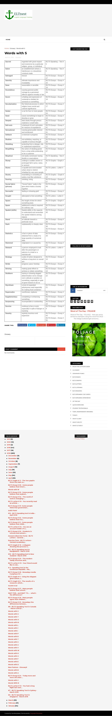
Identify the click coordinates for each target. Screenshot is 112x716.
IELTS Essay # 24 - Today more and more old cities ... (21, 676)
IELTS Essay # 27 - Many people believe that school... (20, 589)
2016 (9, 453)
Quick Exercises (78, 405)
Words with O (13, 620)
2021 (9, 439)
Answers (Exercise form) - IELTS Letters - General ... (20, 537)
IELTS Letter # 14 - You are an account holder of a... (19, 528)
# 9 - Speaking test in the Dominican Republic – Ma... (19, 568)
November (12, 458)
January (11, 706)
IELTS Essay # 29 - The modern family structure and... (20, 559)
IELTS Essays (76, 377)
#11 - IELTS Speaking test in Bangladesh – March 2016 (19, 550)
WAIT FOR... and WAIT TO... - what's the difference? (22, 594)
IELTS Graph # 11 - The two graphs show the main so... (21, 481)
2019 (9, 445)
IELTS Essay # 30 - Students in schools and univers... (20, 532)
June (10, 472)
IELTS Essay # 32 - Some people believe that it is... (20, 519)
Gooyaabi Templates (36, 713)
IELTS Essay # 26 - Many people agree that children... (20, 598)
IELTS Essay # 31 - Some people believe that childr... (20, 523)
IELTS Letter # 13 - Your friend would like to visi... (22, 564)
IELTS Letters (76, 384)
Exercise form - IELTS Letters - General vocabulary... (20, 541)
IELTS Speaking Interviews (81, 398)
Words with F (13, 659)
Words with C (13, 680)
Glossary (12, 48)
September (13, 464)
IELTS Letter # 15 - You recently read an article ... (22, 502)
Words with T (13, 617)
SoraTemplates (15, 713)
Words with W (13, 490)
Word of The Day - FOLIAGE (82, 311)
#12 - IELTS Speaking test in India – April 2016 (21, 514)
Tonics (74, 415)
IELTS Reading (77, 391)
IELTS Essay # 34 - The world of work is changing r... (20, 498)
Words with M (13, 622)
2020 (9, 442)
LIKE (104, 290)
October (12, 461)
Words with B (13, 670)
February (12, 703)
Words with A (13, 673)
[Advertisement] (69, 22)
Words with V (13, 611)
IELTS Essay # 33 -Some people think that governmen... (20, 507)
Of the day (76, 401)
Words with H (13, 653)
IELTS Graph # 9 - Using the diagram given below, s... (22, 577)
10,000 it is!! (12, 586)
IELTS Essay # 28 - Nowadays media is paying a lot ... (22, 573)
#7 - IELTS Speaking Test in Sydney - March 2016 (22, 691)
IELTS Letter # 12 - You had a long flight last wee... (21, 687)
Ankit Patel (12, 510)
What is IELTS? (77, 422)
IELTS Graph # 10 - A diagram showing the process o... (19, 546)
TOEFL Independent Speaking (82, 411)
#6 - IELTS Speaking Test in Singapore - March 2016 (19, 696)
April (10, 478)
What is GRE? (77, 418)
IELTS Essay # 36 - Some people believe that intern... (20, 486)
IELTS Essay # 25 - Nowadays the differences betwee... (21, 603)
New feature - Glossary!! (17, 667)
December (12, 456)
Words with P (13, 634)
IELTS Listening (77, 387)
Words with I (13, 631)
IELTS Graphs (76, 380)
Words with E (13, 662)
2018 (9, 448)
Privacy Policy (80, 439)
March (11, 700)
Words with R (13, 636)
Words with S (13, 642)
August (11, 467)
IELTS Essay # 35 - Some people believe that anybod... (20, 493)
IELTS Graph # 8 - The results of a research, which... (21, 582)
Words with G (13, 656)
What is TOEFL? (77, 425)
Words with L (13, 625)
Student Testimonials (80, 408)
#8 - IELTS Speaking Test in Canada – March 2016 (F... (22, 607)
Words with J (13, 628)
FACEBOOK (80, 290)
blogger (61, 349)
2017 (9, 450)
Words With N (13, 683)
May (10, 475)
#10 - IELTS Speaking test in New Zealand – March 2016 (21, 555)
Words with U (13, 614)
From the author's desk (81, 366)
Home (8, 39)
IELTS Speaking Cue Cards (81, 394)
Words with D (13, 664)
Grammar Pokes (78, 373)
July (10, 470)
